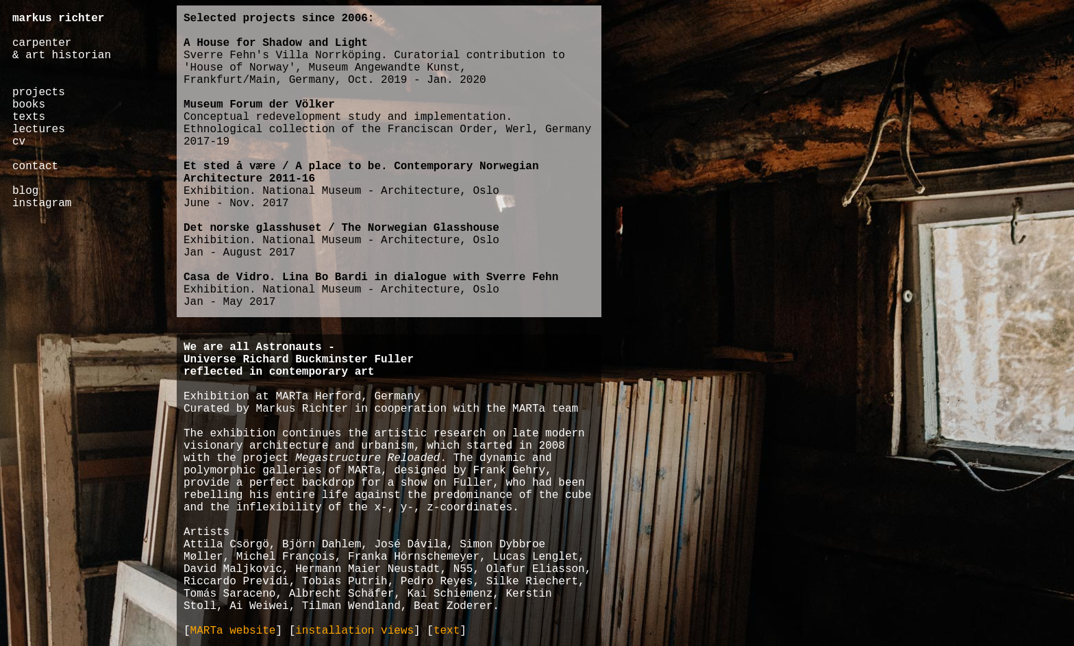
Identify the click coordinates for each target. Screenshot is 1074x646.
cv (18, 142)
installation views (354, 631)
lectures (38, 129)
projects (38, 92)
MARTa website (233, 631)
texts (28, 117)
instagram (41, 203)
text (447, 631)
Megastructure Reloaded (367, 458)
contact (35, 166)
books (28, 105)
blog (25, 191)
